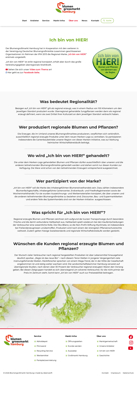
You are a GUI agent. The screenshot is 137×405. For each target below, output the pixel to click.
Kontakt (95, 20)
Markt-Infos (59, 20)
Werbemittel (42, 382)
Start (24, 20)
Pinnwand (41, 372)
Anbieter (34, 20)
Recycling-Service (45, 377)
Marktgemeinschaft (108, 368)
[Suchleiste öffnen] (107, 20)
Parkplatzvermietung (46, 387)
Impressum (116, 399)
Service (45, 20)
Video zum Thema (39, 96)
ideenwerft (47, 399)
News (84, 20)
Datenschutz (128, 399)
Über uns (73, 20)
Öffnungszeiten (75, 368)
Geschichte (104, 382)
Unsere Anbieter (106, 372)
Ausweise (72, 377)
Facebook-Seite (31, 99)
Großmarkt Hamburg (78, 382)
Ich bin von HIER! (77, 80)
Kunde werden (75, 372)
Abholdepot (42, 368)
